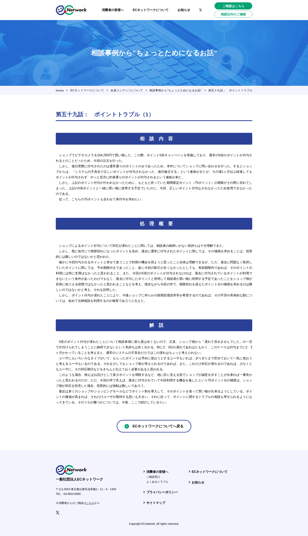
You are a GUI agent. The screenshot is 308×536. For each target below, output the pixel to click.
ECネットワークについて (87, 90)
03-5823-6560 (72, 493)
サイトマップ (155, 503)
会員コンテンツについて (127, 90)
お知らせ (198, 482)
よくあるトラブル (157, 481)
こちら (90, 503)
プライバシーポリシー (162, 492)
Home (60, 90)
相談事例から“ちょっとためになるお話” (175, 90)
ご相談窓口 (153, 476)
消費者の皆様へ (157, 471)
